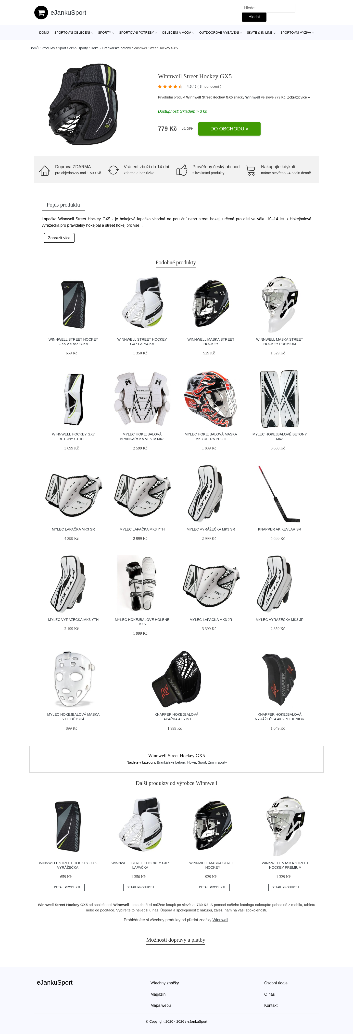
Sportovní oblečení (72, 32)
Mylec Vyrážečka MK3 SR (211, 529)
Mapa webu (161, 1005)
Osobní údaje (276, 983)
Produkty (48, 48)
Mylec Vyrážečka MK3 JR (279, 620)
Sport (62, 48)
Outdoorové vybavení (219, 32)
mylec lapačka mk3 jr (211, 620)
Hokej (95, 48)
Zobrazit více (59, 238)
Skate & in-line (259, 32)
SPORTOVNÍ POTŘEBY (136, 32)
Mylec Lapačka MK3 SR (73, 529)
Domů (44, 32)
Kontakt (270, 1005)
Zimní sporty (78, 48)
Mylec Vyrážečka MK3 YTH (73, 620)
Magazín (158, 994)
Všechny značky (165, 983)
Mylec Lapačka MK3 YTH (142, 529)
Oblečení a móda (176, 32)
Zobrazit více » (298, 97)
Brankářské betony (116, 48)
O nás (269, 994)
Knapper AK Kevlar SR (279, 529)
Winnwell (252, 97)
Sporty (104, 32)
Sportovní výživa (295, 32)
